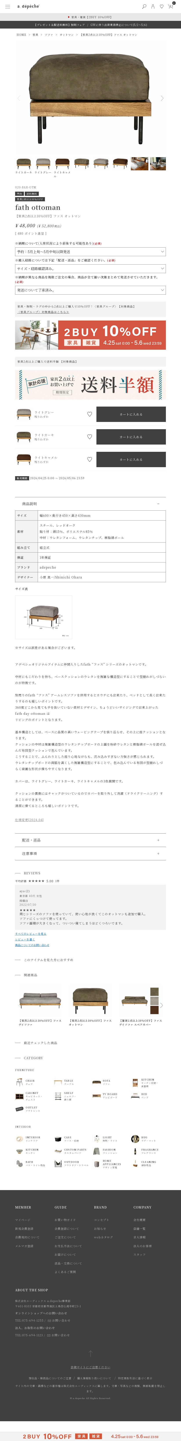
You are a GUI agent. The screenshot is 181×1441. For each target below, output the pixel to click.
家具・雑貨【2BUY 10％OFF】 (92, 17)
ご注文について (65, 1237)
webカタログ (103, 1237)
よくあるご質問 (65, 1272)
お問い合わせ (59, 1320)
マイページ (22, 1220)
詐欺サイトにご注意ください (90, 1367)
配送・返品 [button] (31, 840)
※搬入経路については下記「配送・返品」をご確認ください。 (65, 260)
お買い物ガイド (65, 1220)
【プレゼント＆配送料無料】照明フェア (59, 25)
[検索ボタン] (144, 6)
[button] (19, 1005)
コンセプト (101, 1220)
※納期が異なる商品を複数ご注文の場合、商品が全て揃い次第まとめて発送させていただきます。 (87, 279)
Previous (20, 98)
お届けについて (65, 1254)
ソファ (49, 34)
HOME (21, 34)
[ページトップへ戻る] (90, 1354)
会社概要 (139, 1220)
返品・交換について (68, 1263)
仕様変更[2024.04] (29, 820)
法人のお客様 (142, 1246)
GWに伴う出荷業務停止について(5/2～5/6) (118, 25)
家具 (35, 34)
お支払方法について (68, 1246)
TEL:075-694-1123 (29, 1335)
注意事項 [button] (29, 853)
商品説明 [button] (29, 503)
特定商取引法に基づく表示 (135, 1378)
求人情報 (139, 1237)
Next (160, 98)
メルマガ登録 (24, 1246)
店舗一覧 (139, 1229)
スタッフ (139, 1254)
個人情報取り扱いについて (94, 1378)
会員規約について (27, 1237)
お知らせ (100, 1229)
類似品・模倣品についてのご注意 (50, 1378)
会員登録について (67, 1229)
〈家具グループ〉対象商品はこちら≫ (43, 312)
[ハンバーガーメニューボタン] (7, 6)
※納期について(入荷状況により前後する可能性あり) (58, 243)
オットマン (67, 34)
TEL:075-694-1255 (29, 1320)
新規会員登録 (24, 1229)
